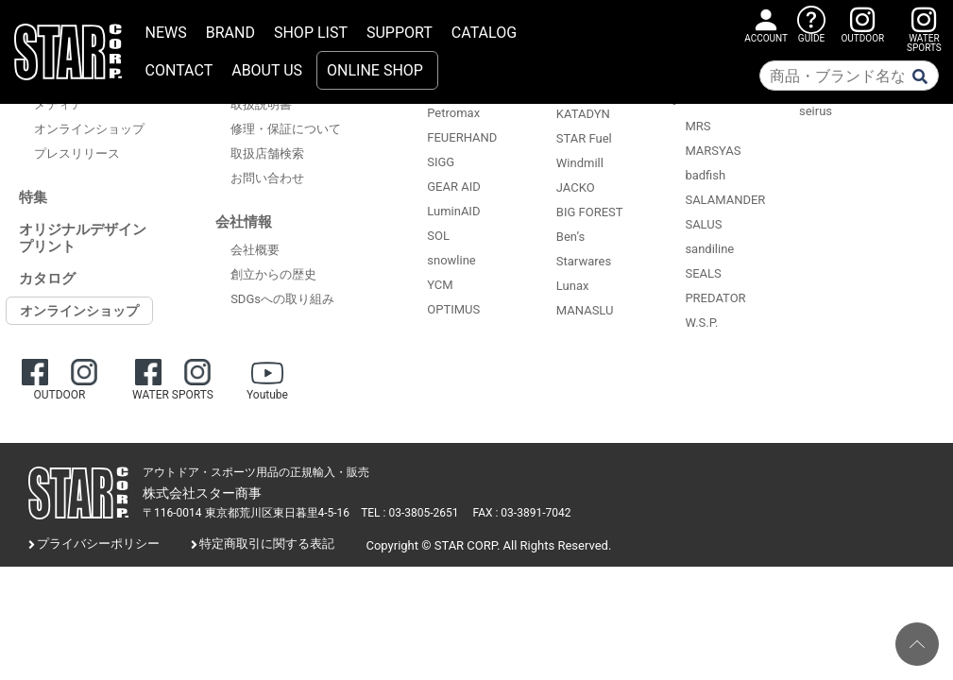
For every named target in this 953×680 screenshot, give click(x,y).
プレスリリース (77, 153)
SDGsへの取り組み (282, 299)
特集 (33, 197)
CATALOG (484, 33)
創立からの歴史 (273, 274)
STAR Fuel (584, 138)
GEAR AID (454, 186)
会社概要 (255, 250)
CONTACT (179, 70)
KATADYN (583, 114)
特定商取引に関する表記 (266, 543)
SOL (438, 236)
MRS (697, 126)
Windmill (580, 163)
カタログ (47, 278)
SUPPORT (399, 33)
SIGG (440, 162)
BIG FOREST (589, 212)
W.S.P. (701, 322)
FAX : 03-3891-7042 (522, 512)
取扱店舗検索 (267, 153)
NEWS (166, 33)
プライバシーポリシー (98, 543)
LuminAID (453, 211)
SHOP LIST (311, 33)
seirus (815, 111)
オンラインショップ (89, 129)
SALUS (703, 224)
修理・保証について (285, 129)
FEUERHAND (462, 137)
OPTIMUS (453, 309)
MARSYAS (712, 151)
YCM (439, 285)
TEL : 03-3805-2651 (409, 512)
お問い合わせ (267, 178)
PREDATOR (715, 298)
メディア (58, 104)
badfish (705, 175)
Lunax (572, 286)
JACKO (575, 187)
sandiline (709, 249)
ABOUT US (266, 70)
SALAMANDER (725, 200)
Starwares (583, 261)
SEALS (703, 273)
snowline (451, 260)
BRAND (230, 33)
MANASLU (585, 310)
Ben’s (570, 237)
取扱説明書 (261, 104)
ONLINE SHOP (375, 70)
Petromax (453, 113)
